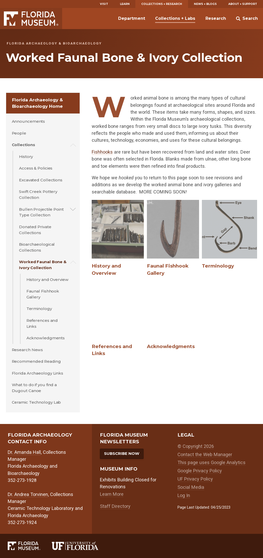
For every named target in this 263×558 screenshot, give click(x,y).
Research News (27, 349)
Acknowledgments (45, 337)
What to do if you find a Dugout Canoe (34, 387)
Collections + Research (161, 4)
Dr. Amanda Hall (24, 452)
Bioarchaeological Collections (37, 247)
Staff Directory (115, 506)
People (19, 133)
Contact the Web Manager (204, 454)
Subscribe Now (121, 453)
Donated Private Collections (35, 229)
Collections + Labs (175, 18)
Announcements (28, 121)
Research (215, 18)
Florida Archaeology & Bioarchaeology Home (37, 103)
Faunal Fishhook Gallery (42, 294)
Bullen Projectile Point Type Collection (41, 212)
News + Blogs (205, 4)
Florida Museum (31, 18)
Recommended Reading (36, 361)
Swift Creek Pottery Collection (38, 194)
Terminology (39, 308)
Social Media (190, 487)
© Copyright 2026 (195, 446)
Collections (23, 144)
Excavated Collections (40, 180)
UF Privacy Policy (195, 479)
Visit (104, 4)
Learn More (112, 494)
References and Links (42, 323)
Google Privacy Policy (199, 470)
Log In (183, 495)
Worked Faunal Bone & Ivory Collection (43, 264)
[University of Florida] (81, 546)
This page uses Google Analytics (211, 462)
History (26, 156)
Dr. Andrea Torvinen (28, 494)
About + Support (242, 4)
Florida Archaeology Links (37, 373)
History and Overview (47, 279)
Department (131, 18)
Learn (125, 4)
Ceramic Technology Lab (36, 402)
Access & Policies (35, 168)
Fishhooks (102, 152)
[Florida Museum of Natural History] (30, 546)
